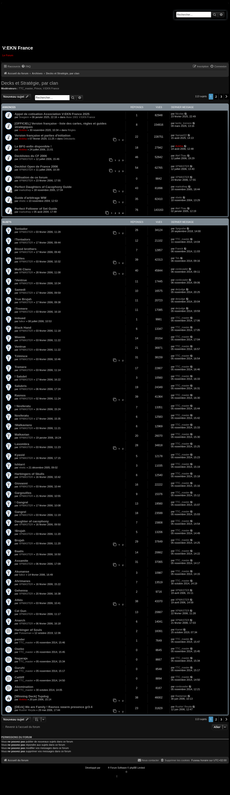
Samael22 (181, 135)
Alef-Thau (180, 155)
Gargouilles (23, 493)
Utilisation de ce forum (31, 177)
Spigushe (180, 228)
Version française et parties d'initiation (42, 135)
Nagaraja (21, 658)
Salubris (21, 386)
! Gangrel (21, 502)
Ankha (23, 130)
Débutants (69, 138)
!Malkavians (23, 425)
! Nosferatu (23, 406)
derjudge (180, 289)
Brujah (19, 540)
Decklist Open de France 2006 (36, 166)
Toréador (21, 229)
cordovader (181, 269)
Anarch (20, 620)
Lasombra (22, 444)
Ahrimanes (22, 581)
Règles (72, 130)
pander (20, 639)
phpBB (104, 768)
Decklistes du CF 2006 (31, 156)
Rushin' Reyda (27, 710)
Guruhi (20, 668)
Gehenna (21, 590)
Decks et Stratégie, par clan (29, 83)
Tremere (20, 367)
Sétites (20, 258)
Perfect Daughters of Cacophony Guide (43, 187)
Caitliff (19, 677)
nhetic (22, 201)
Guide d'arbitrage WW (30, 198)
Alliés (19, 600)
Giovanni (21, 483)
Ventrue (20, 346)
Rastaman (181, 696)
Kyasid (20, 455)
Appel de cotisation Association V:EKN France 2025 (52, 114)
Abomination (24, 687)
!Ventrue (21, 280)
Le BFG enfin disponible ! (33, 146)
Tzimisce (21, 356)
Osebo (19, 649)
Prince (37, 88)
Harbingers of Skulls (29, 474)
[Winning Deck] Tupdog (32, 696)
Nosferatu (22, 415)
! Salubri (21, 376)
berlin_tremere (183, 123)
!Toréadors (22, 239)
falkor (22, 321)
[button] (226, 96)
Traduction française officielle (110, 772)
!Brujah (20, 531)
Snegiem (24, 117)
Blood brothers (26, 249)
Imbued (20, 318)
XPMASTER (26, 159)
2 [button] (216, 96)
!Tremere (21, 308)
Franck (179, 248)
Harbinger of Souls (28, 630)
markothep (25, 190)
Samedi (20, 289)
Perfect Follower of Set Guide (36, 208)
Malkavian (22, 434)
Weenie (20, 337)
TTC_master (26, 88)
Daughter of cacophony (32, 521)
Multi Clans (23, 269)
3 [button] (221, 96)
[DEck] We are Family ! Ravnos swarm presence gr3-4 (53, 707)
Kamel (179, 629)
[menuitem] (26, 66)
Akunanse (22, 571)
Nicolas (179, 113)
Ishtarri (20, 464)
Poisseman (25, 633)
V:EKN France (51, 88)
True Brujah (23, 299)
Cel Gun (20, 611)
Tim (177, 258)
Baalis (19, 551)
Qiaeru (131, 772)
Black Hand (23, 327)
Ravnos (20, 395)
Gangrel (20, 512)
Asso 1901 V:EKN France (80, 117)
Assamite (21, 560)
